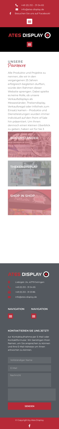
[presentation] (32, 395)
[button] (29, 21)
